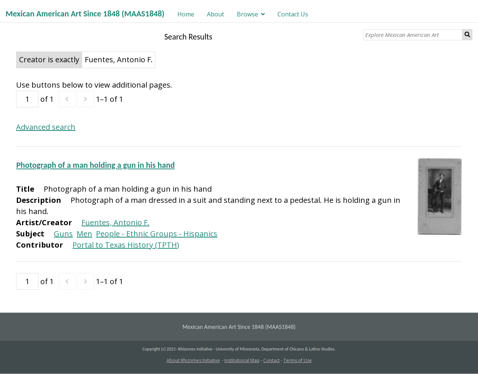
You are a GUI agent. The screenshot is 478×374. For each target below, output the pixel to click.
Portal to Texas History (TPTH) (125, 245)
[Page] (27, 99)
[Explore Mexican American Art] (412, 34)
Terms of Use (297, 360)
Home (185, 14)
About (215, 14)
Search (467, 34)
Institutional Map (242, 360)
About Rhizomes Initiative (193, 360)
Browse (247, 14)
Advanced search (45, 127)
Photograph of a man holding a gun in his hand (95, 165)
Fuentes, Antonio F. (115, 222)
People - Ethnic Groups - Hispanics (156, 234)
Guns (63, 234)
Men (84, 234)
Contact (271, 360)
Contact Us (292, 14)
